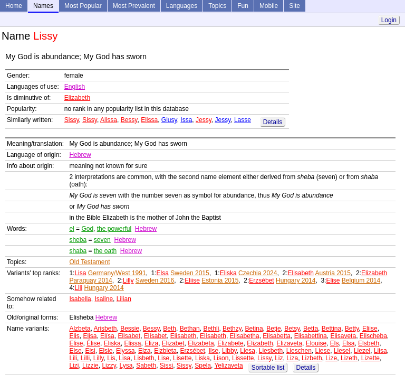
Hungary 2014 (295, 280)
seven (102, 239)
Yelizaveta (228, 365)
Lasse (242, 120)
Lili (78, 288)
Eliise (192, 280)
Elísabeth (213, 336)
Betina (254, 328)
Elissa (149, 120)
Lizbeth (312, 358)
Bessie (129, 328)
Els (334, 343)
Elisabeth (300, 273)
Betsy (292, 328)
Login (389, 20)
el (71, 228)
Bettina (331, 328)
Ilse (214, 350)
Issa (186, 120)
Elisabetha (244, 336)
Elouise (316, 343)
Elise (333, 280)
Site (294, 6)
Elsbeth (368, 343)
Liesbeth (271, 350)
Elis (74, 336)
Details (273, 122)
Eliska (228, 273)
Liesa (247, 350)
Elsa (163, 273)
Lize (331, 358)
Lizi (74, 365)
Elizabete (230, 343)
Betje (273, 328)
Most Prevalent (134, 6)
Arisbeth (105, 328)
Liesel (342, 350)
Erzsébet (261, 280)
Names (43, 6)
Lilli (85, 358)
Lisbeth (144, 358)
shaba (77, 251)
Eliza (151, 343)
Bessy (129, 120)
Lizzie (90, 365)
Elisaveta (343, 336)
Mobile (268, 6)
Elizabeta (201, 343)
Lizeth (349, 358)
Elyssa (125, 350)
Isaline (103, 299)
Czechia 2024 (257, 273)
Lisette (182, 358)
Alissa (108, 120)
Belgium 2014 (361, 280)
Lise (163, 358)
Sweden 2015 (189, 273)
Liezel (362, 350)
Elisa (90, 336)
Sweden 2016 (155, 280)
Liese (322, 350)
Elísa (107, 336)
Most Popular (83, 6)
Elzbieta (165, 350)
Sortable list (268, 367)
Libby (229, 350)
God (87, 228)
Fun (242, 6)
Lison (221, 358)
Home (13, 6)
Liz (279, 358)
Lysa (126, 365)
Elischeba (373, 336)
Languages (181, 6)
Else (75, 350)
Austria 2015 (333, 273)
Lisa (80, 273)
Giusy (169, 120)
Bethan (190, 328)
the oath (105, 251)
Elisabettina (310, 336)
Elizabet (173, 343)
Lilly (128, 280)
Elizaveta (289, 343)
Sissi (166, 365)
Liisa (380, 350)
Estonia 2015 (219, 280)
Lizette (370, 358)
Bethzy (232, 328)
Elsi (90, 350)
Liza (292, 358)
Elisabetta (277, 336)
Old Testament (89, 262)
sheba (77, 239)
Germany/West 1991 (117, 273)
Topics (217, 6)
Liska (202, 358)
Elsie (105, 350)
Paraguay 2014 (90, 280)
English (74, 86)
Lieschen (299, 350)
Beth (169, 328)
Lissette (243, 358)
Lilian (124, 299)
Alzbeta (79, 328)
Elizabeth (77, 97)
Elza (144, 350)
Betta (310, 328)
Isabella (80, 299)
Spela (203, 365)
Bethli (211, 328)
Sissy (71, 120)
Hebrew (80, 154)
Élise (93, 343)
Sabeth (146, 365)
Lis (111, 358)
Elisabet (129, 336)
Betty (352, 328)
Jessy (203, 120)
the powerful (114, 228)
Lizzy (108, 365)
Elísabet (155, 336)
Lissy (264, 358)
